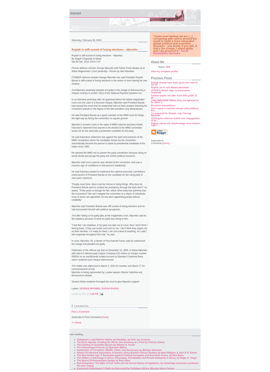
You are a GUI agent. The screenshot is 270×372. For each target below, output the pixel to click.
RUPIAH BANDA (110, 288)
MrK (168, 67)
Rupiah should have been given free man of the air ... (174, 83)
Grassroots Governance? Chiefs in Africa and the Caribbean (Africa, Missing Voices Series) (125, 368)
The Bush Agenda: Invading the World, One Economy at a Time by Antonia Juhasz (121, 342)
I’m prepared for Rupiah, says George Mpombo (171, 114)
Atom (105, 317)
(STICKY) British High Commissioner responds (170, 91)
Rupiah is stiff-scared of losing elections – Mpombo (105, 49)
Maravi (75, 13)
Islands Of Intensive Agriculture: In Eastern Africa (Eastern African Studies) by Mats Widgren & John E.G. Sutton (137, 352)
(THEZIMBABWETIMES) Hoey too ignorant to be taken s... (175, 101)
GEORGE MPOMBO (90, 288)
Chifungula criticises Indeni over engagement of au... (175, 119)
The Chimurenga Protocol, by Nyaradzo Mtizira (102, 347)
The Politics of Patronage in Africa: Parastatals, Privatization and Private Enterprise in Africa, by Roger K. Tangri (137, 358)
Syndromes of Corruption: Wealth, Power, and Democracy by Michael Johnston (119, 350)
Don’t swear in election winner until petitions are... (175, 109)
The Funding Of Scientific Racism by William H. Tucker (106, 345)
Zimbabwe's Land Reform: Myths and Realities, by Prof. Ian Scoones (113, 339)
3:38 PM (94, 294)
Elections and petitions (163, 105)
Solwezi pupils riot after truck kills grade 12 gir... (174, 96)
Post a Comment (80, 311)
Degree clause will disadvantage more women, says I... (176, 124)
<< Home (76, 322)
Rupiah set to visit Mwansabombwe (170, 87)
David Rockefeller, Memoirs (170, 52)
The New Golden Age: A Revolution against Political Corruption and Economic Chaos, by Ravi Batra (130, 355)
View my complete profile (164, 71)
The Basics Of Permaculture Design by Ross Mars (103, 360)
